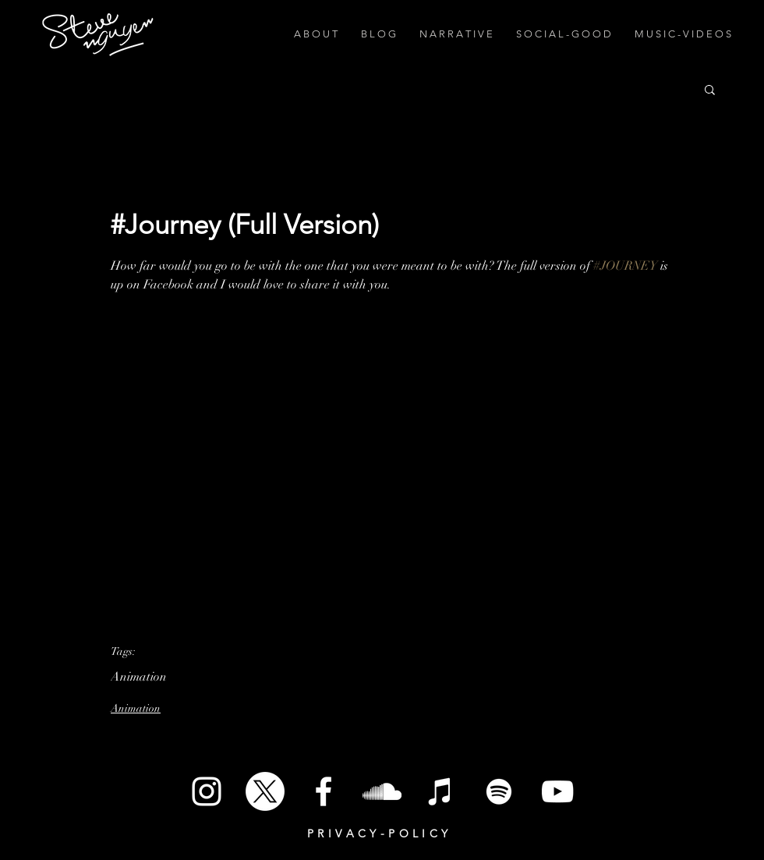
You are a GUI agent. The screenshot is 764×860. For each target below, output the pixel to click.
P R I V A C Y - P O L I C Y (377, 833)
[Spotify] (498, 791)
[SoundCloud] (382, 791)
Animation (139, 677)
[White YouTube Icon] (557, 791)
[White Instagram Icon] (206, 791)
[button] (709, 89)
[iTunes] (440, 791)
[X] (265, 791)
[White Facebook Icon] (323, 791)
